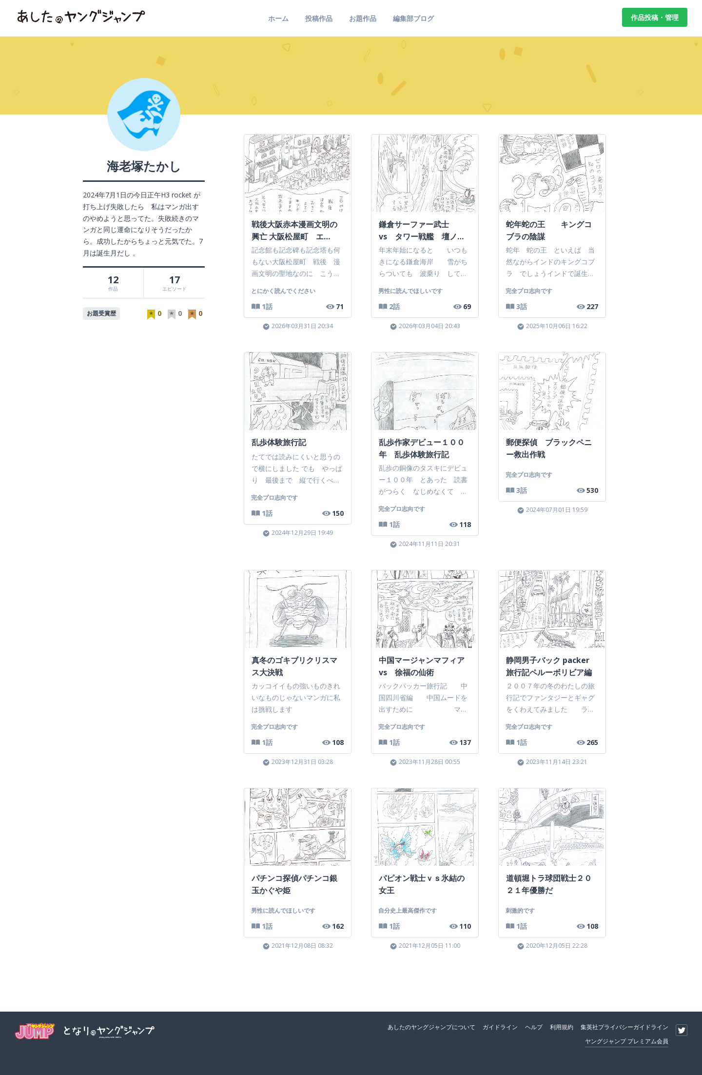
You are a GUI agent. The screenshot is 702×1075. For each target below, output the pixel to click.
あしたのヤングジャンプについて (431, 1027)
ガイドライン (500, 1027)
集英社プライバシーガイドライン (624, 1027)
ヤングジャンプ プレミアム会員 (626, 1041)
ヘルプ (534, 1027)
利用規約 (561, 1027)
